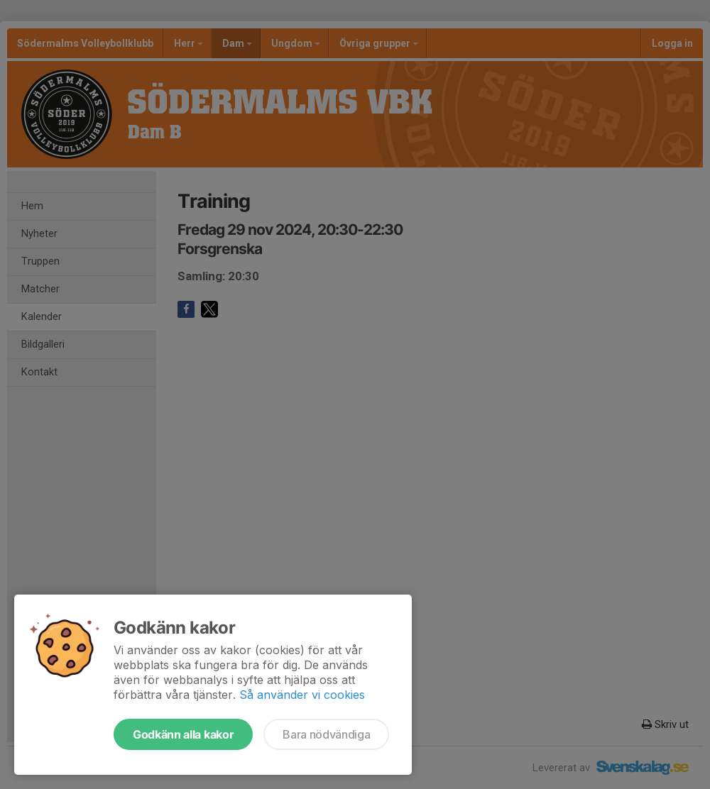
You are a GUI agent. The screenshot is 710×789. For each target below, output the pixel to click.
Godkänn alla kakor (183, 734)
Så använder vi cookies (302, 695)
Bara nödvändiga (326, 734)
